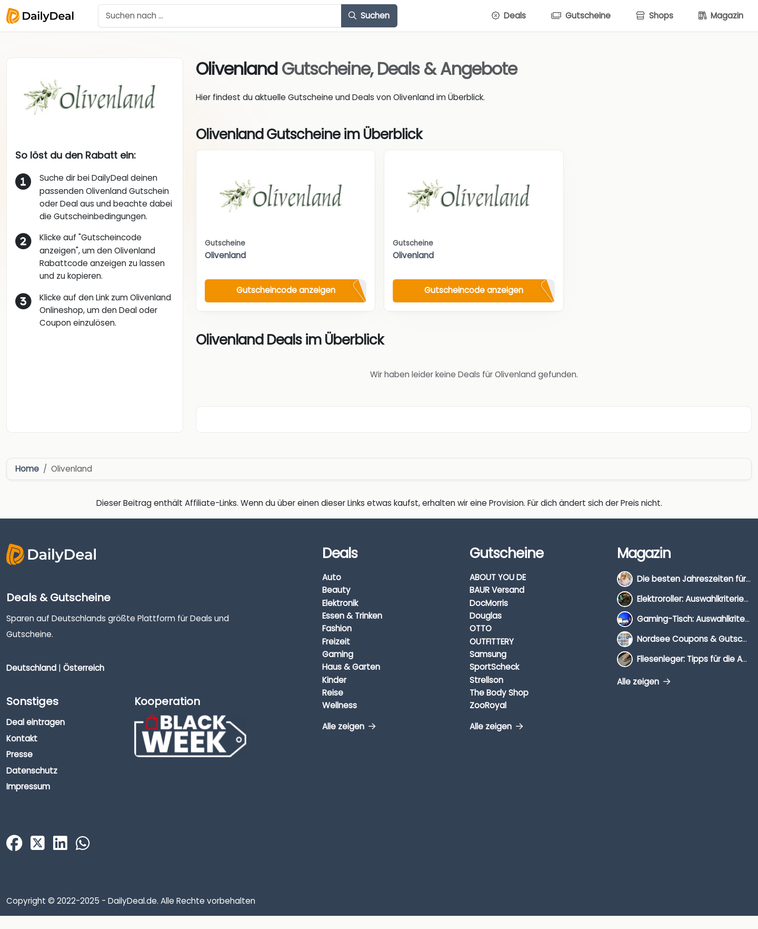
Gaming (337, 654)
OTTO (481, 628)
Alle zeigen (348, 726)
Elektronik (340, 603)
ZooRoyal (488, 705)
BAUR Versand (497, 589)
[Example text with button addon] (220, 15)
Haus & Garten (351, 666)
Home (27, 468)
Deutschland (31, 667)
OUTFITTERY (492, 641)
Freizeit (336, 641)
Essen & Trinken (352, 615)
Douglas (486, 615)
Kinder (334, 680)
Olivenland (225, 255)
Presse (19, 754)
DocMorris (489, 603)
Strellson (486, 680)
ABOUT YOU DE (498, 577)
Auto (331, 577)
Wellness (339, 705)
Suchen (369, 15)
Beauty (336, 589)
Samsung (488, 654)
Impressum (28, 786)
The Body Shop (499, 692)
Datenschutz (31, 770)
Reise (332, 692)
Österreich (83, 667)
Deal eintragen (35, 722)
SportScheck (494, 666)
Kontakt (21, 738)
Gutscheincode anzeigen (285, 290)
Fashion (337, 628)
